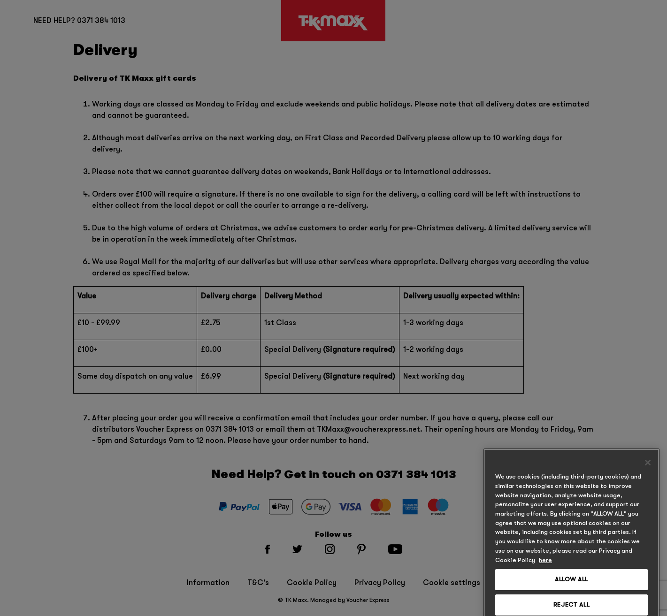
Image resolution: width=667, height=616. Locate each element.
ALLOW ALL (571, 590)
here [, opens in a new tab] (545, 571)
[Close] (647, 474)
